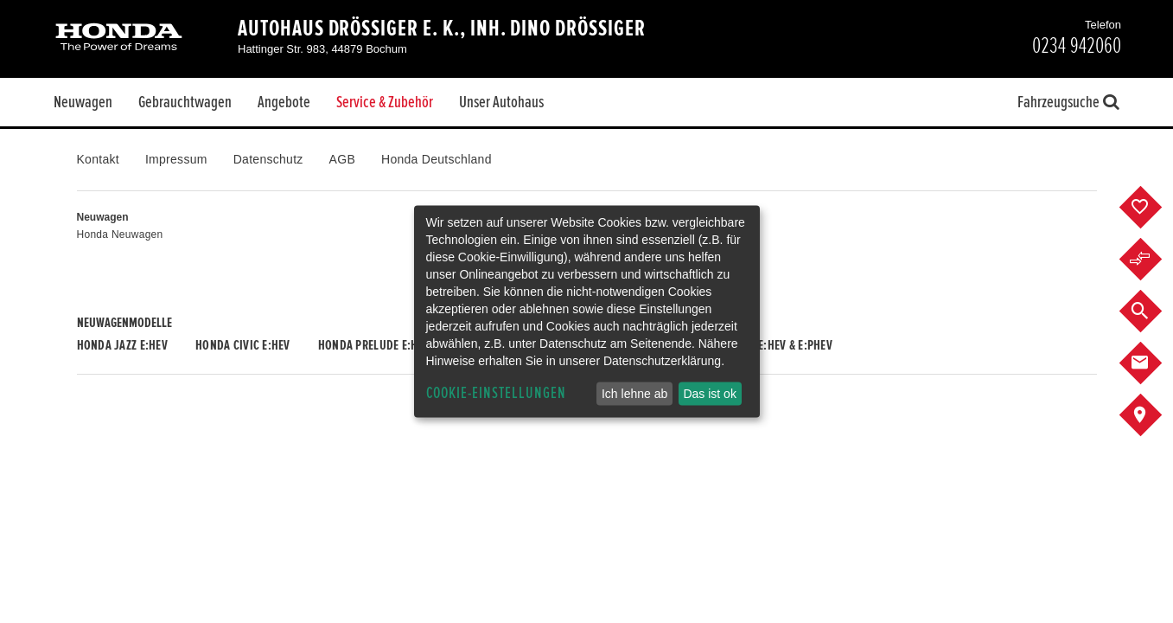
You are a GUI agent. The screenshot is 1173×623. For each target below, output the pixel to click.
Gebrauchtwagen (185, 102)
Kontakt (98, 159)
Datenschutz (268, 159)
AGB (342, 159)
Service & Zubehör (384, 102)
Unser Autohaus (501, 102)
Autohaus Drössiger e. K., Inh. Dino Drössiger (442, 28)
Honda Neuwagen (120, 234)
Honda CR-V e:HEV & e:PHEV (763, 345)
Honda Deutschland (436, 159)
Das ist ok (709, 394)
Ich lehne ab (634, 394)
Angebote (284, 102)
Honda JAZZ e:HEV (122, 345)
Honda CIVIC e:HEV (242, 345)
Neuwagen (83, 102)
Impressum (176, 159)
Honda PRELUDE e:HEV (374, 345)
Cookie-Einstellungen (496, 393)
